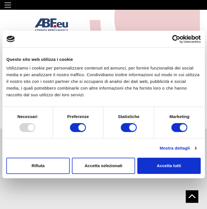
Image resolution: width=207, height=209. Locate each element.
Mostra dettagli (175, 148)
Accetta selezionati (103, 165)
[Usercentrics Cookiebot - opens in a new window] (176, 39)
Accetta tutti (169, 165)
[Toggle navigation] (8, 5)
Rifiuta (38, 165)
